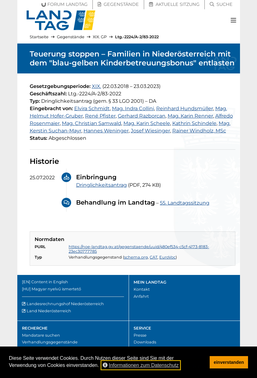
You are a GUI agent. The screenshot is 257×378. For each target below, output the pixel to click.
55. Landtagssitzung (184, 203)
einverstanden (229, 362)
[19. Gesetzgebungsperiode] (96, 86)
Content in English (49, 282)
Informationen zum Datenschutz (141, 365)
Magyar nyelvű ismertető (56, 289)
